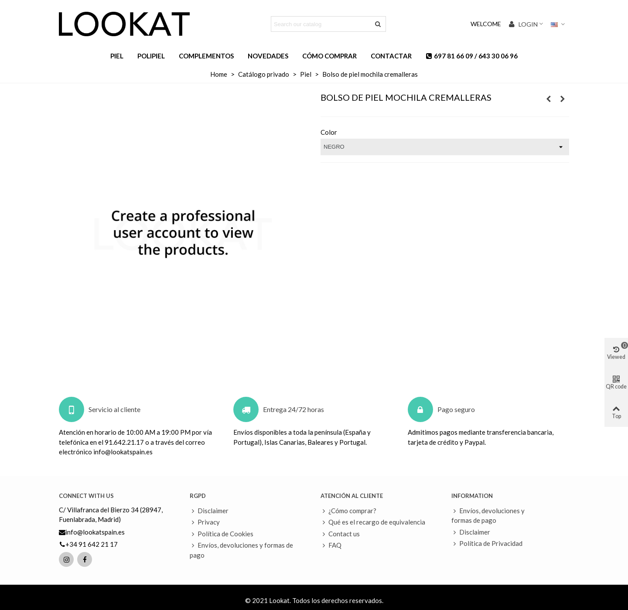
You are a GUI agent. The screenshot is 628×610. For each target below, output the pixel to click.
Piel (116, 56)
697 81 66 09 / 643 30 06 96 (472, 56)
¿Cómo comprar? (348, 511)
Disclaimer (209, 511)
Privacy (205, 522)
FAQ (331, 545)
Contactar (391, 56)
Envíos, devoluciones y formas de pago (241, 549)
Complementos (206, 56)
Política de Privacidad (486, 543)
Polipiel (151, 56)
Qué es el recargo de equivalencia (373, 522)
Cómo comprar (329, 56)
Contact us (340, 534)
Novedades (268, 56)
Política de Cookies (221, 534)
